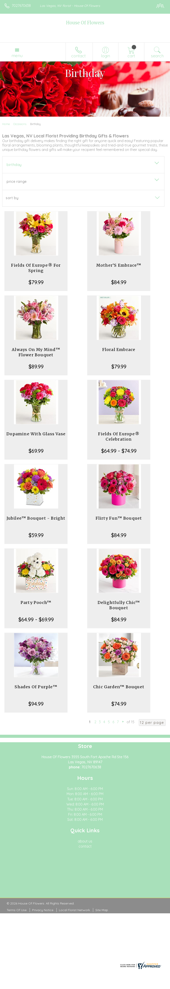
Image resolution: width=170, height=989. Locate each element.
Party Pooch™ (36, 602)
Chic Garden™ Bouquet (118, 686)
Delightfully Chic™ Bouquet (119, 605)
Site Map (101, 910)
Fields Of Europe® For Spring (36, 268)
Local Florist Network (74, 910)
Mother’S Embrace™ (118, 265)
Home (6, 124)
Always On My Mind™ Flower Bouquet (36, 352)
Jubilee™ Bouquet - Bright (36, 518)
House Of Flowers (85, 22)
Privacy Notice (42, 910)
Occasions (19, 124)
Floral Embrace (118, 349)
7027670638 (21, 5)
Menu (17, 55)
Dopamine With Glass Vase (36, 433)
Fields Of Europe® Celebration (118, 436)
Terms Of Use (17, 910)
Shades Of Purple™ (36, 686)
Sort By (12, 198)
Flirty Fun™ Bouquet (119, 518)
